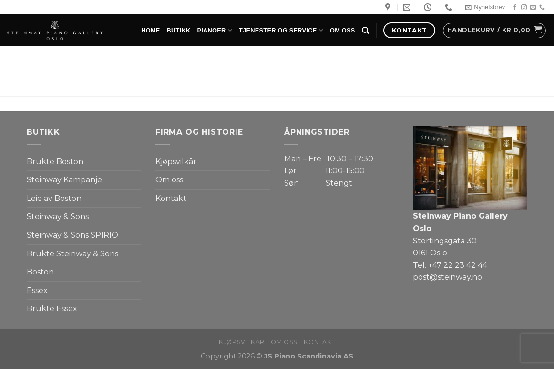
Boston (40, 271)
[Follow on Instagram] (524, 7)
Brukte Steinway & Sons (72, 253)
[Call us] (542, 7)
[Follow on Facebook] (515, 7)
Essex (37, 290)
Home (150, 30)
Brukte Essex (52, 308)
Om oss (342, 30)
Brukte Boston (55, 161)
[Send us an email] (533, 7)
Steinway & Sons (58, 216)
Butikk (179, 30)
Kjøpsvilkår (175, 161)
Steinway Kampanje (64, 179)
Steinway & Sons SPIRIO (72, 235)
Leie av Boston (54, 198)
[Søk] (365, 30)
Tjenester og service (281, 30)
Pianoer (214, 30)
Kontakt (170, 198)
